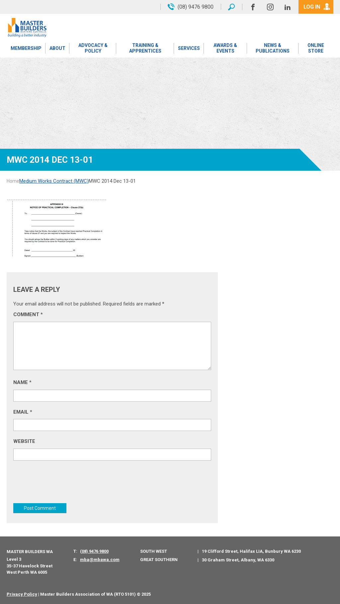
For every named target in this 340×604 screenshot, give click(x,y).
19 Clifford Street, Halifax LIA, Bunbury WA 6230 (251, 551)
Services (189, 48)
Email (22, 412)
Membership (26, 48)
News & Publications (273, 48)
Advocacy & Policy (93, 48)
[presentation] (63, 484)
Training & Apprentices (145, 48)
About (57, 48)
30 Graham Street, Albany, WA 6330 (238, 559)
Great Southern (159, 559)
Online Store (315, 48)
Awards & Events (225, 48)
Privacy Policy (22, 594)
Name (22, 382)
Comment (28, 314)
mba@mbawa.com (100, 559)
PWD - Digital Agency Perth (181, 594)
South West (153, 551)
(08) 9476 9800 (94, 551)
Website (24, 441)
